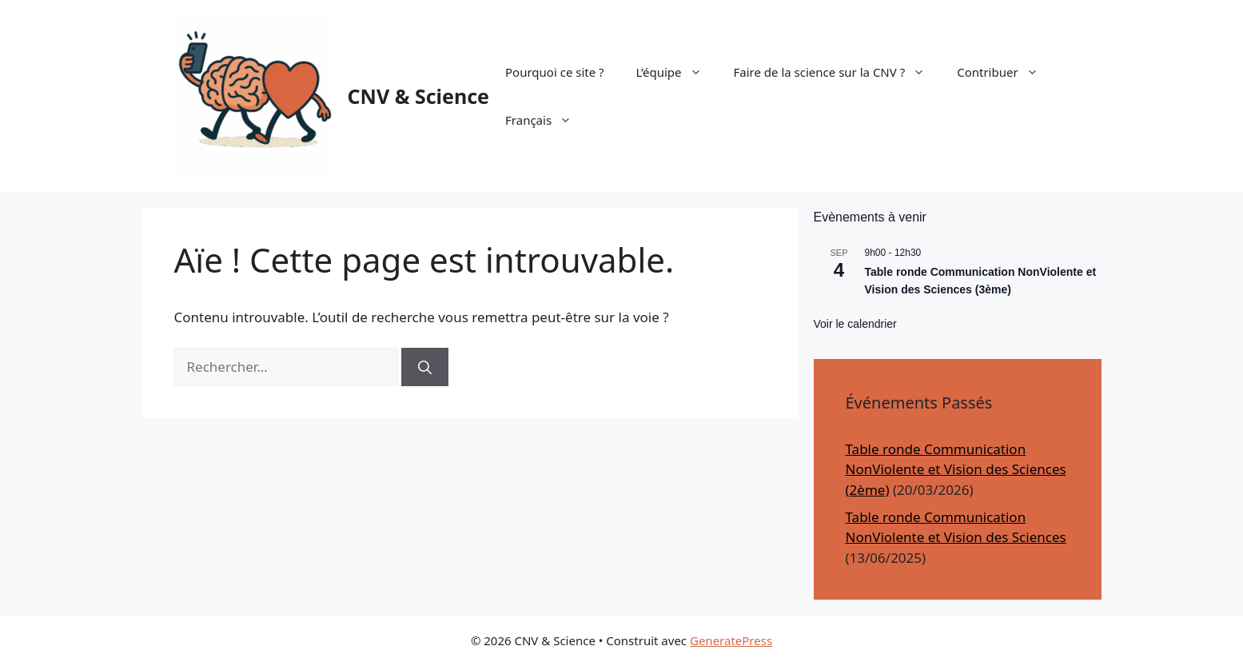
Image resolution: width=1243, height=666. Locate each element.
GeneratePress (731, 640)
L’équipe (677, 72)
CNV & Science (419, 96)
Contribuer (1005, 72)
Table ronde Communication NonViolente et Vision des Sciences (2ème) (956, 469)
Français (546, 120)
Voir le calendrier (855, 323)
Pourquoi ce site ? (554, 72)
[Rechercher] (424, 367)
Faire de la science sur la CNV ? (838, 72)
